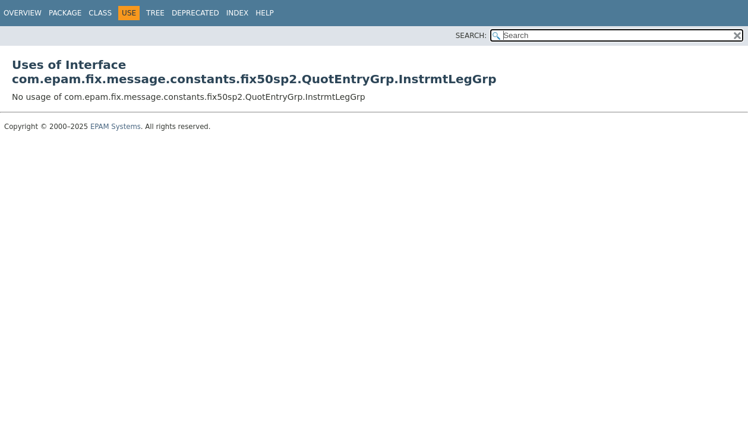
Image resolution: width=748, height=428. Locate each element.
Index (237, 13)
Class (100, 13)
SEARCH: (471, 36)
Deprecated (195, 13)
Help (264, 13)
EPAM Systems (115, 126)
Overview (23, 13)
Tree (155, 13)
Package (65, 13)
